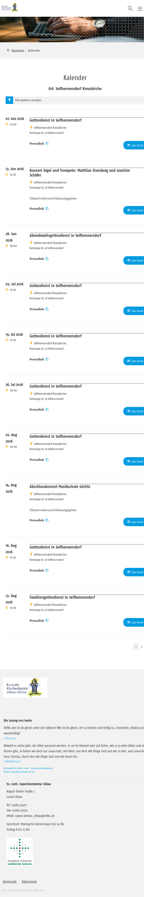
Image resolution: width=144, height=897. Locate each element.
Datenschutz (29, 882)
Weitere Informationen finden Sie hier (19, 771)
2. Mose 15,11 (10, 738)
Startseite (17, 50)
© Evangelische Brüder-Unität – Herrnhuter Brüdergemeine (28, 768)
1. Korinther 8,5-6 (12, 761)
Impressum (9, 882)
